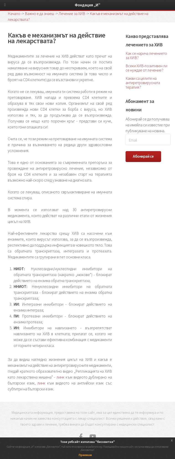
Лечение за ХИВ (72, 13)
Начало (14, 13)
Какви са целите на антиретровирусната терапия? (143, 83)
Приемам (85, 455)
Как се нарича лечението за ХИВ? (146, 55)
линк (60, 377)
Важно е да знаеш (39, 13)
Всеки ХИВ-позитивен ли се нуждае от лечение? (146, 68)
